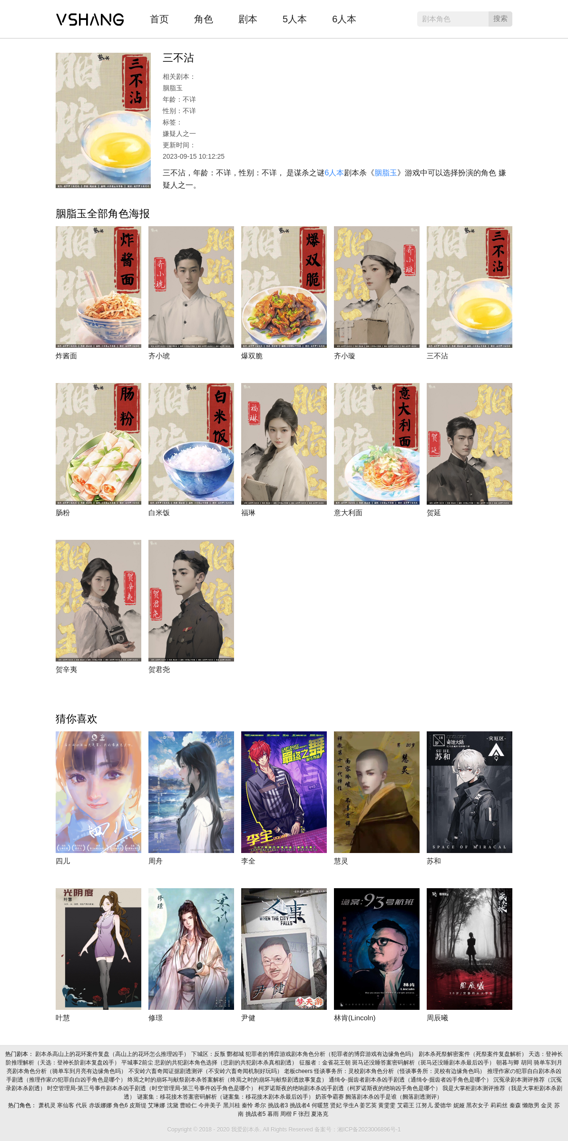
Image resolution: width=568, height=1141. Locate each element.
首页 (159, 19)
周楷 (286, 1114)
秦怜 (248, 1105)
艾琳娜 (157, 1105)
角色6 (121, 1105)
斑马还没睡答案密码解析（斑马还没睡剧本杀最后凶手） (424, 1062)
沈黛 (173, 1105)
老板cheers (299, 1071)
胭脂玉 (385, 173)
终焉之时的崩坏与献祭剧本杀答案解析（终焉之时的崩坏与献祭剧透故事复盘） (228, 1079)
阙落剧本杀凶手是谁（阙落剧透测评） (394, 1096)
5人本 (295, 19)
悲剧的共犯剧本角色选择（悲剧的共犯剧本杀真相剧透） (227, 1062)
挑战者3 (279, 1105)
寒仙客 (66, 1105)
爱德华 (443, 1105)
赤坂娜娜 (101, 1105)
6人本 (344, 19)
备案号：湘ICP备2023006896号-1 (357, 1129)
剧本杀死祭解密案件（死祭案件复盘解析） (474, 1054)
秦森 (515, 1105)
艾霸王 (406, 1105)
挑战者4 (301, 1105)
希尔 (261, 1105)
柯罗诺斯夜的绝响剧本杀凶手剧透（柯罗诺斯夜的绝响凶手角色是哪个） (350, 1088)
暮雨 (273, 1114)
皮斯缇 (138, 1105)
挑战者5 (256, 1114)
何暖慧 (321, 1105)
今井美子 (210, 1105)
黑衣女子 (478, 1105)
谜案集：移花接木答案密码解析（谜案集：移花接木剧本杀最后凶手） (226, 1096)
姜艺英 (369, 1105)
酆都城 (236, 1054)
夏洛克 (320, 1114)
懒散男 (531, 1105)
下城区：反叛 (209, 1054)
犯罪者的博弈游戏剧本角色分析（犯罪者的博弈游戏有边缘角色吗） (331, 1054)
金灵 (547, 1105)
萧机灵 (48, 1105)
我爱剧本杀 (90, 16)
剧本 (247, 19)
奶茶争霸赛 (330, 1096)
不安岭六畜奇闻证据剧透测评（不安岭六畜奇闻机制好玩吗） (206, 1071)
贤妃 (336, 1105)
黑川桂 (232, 1105)
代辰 (82, 1105)
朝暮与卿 (508, 1062)
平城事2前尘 (138, 1062)
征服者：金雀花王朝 (325, 1062)
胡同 (527, 1062)
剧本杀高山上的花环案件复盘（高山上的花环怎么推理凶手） (113, 1054)
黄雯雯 (387, 1105)
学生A (351, 1105)
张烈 (304, 1114)
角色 (203, 19)
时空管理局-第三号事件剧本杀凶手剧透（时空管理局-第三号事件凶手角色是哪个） (152, 1088)
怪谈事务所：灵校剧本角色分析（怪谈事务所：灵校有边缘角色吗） (400, 1071)
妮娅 (459, 1105)
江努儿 (425, 1105)
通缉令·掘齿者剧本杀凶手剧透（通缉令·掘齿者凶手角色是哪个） (411, 1079)
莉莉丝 (499, 1105)
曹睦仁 (189, 1105)
